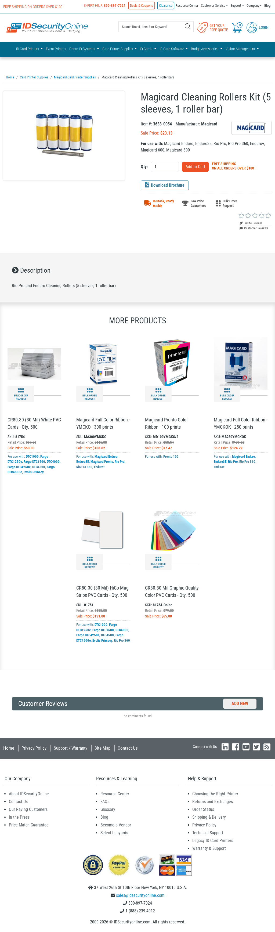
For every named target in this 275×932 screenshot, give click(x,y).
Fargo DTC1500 (34, 461)
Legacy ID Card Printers (212, 840)
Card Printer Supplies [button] (118, 49)
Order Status (203, 809)
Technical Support (207, 832)
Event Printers (56, 49)
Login (258, 27)
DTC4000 (53, 461)
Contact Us (128, 747)
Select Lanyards (114, 832)
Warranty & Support (209, 848)
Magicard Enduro (106, 456)
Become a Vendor (115, 824)
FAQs (104, 801)
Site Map (102, 747)
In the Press (19, 816)
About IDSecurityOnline (29, 793)
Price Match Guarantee (29, 824)
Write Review (251, 223)
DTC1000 (32, 456)
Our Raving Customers (28, 809)
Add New (239, 703)
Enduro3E (82, 461)
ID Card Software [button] (172, 49)
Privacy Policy (33, 747)
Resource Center (187, 5)
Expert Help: (104, 5)
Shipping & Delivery (209, 816)
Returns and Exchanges (212, 801)
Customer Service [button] (213, 5)
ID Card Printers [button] (28, 49)
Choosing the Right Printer (215, 793)
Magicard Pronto (102, 461)
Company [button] (253, 5)
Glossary (107, 809)
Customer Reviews (254, 228)
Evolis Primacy (34, 472)
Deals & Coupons (141, 5)
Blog (267, 5)
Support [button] (235, 5)
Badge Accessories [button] (205, 49)
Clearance (165, 5)
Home (8, 747)
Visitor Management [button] (241, 49)
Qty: (144, 166)
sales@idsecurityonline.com (140, 895)
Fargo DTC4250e (19, 467)
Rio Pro (119, 461)
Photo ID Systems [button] (82, 49)
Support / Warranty (70, 747)
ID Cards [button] (146, 49)
